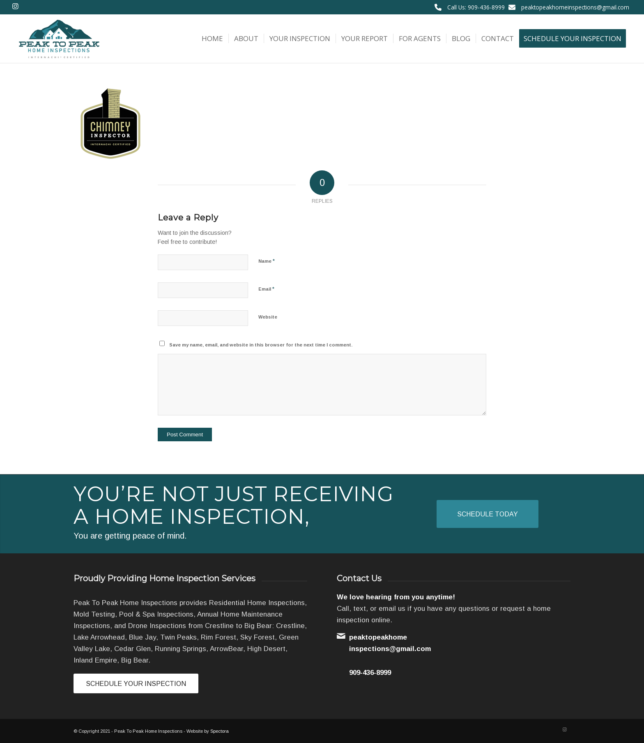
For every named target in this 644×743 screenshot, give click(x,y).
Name (266, 261)
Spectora (219, 731)
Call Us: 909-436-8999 (476, 7)
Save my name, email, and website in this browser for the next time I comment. (260, 344)
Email (266, 289)
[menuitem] (212, 38)
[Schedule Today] (487, 514)
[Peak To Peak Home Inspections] (58, 38)
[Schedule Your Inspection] (136, 683)
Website (267, 316)
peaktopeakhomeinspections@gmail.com (575, 7)
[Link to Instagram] (15, 6)
